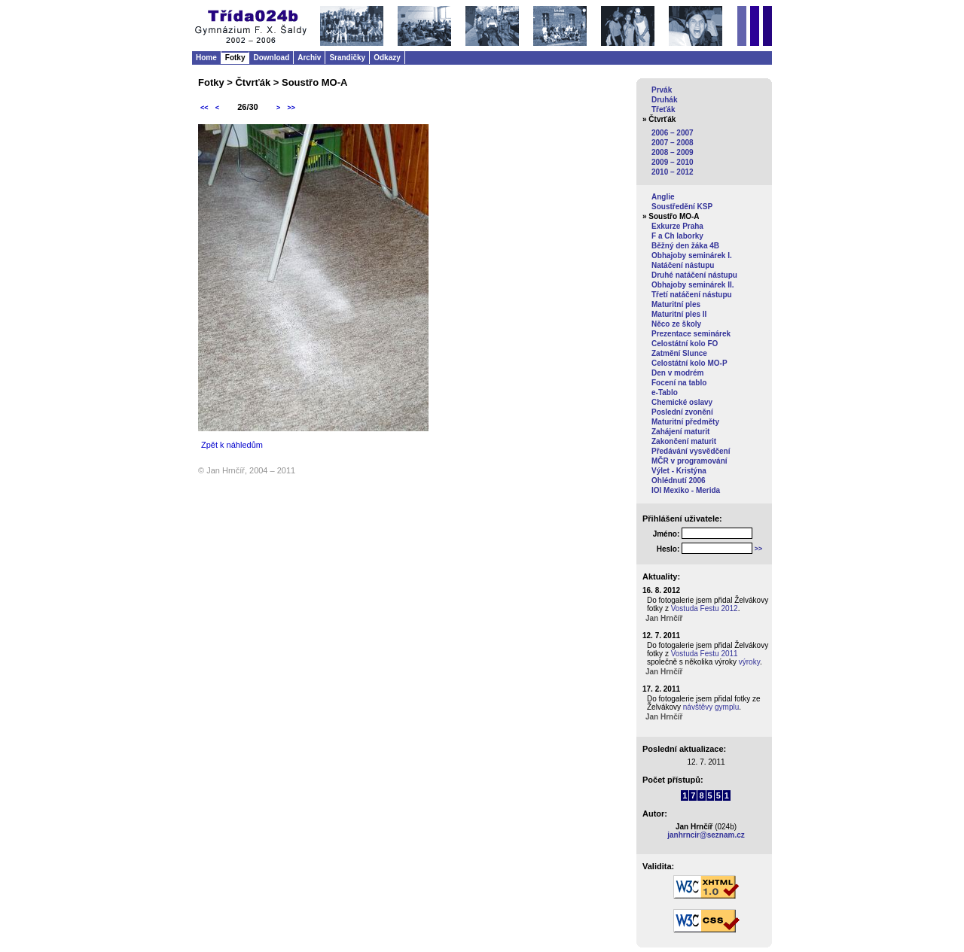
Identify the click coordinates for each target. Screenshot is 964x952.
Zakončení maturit (683, 441)
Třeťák (663, 109)
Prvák (661, 90)
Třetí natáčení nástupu (691, 294)
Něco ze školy (676, 324)
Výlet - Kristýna (678, 471)
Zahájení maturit (680, 431)
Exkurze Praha (677, 226)
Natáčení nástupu (682, 265)
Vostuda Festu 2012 (704, 608)
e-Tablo (664, 392)
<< (204, 107)
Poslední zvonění (682, 412)
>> (291, 107)
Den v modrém (677, 373)
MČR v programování (689, 461)
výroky (749, 662)
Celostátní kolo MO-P (689, 363)
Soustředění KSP (681, 206)
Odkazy (387, 57)
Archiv (309, 57)
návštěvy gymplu (711, 707)
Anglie (663, 197)
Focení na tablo (678, 383)
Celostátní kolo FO (684, 343)
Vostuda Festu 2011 (704, 653)
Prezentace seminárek (691, 334)
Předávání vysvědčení (691, 451)
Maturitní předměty (685, 422)
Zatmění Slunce (679, 353)
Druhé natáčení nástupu (694, 275)
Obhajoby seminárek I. (691, 255)
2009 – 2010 (672, 162)
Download (271, 57)
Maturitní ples (675, 304)
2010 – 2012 (672, 172)
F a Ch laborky (677, 236)
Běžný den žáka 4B (685, 246)
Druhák (664, 100)
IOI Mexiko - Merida (685, 490)
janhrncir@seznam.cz (706, 835)
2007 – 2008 (672, 142)
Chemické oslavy (681, 402)
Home (206, 57)
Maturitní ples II (678, 314)
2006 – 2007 (672, 133)
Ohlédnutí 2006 (678, 480)
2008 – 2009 (672, 152)
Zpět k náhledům (232, 444)
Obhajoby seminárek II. (692, 285)
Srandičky (347, 57)
